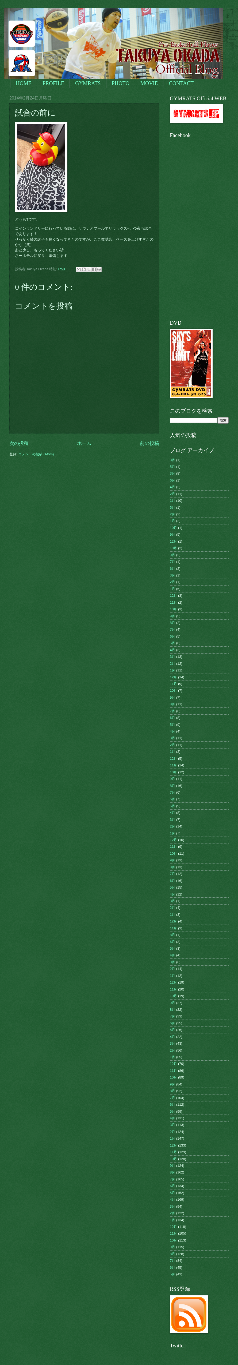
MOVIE (149, 83)
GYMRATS (88, 83)
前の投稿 (149, 443)
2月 (172, 494)
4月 (172, 487)
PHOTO (120, 83)
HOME (24, 83)
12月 (173, 541)
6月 (172, 480)
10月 (173, 528)
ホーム (84, 443)
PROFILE (53, 83)
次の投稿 (19, 443)
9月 (172, 534)
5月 (172, 467)
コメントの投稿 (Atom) (36, 454)
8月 (172, 460)
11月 (173, 602)
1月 (172, 501)
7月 (172, 562)
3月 (172, 473)
